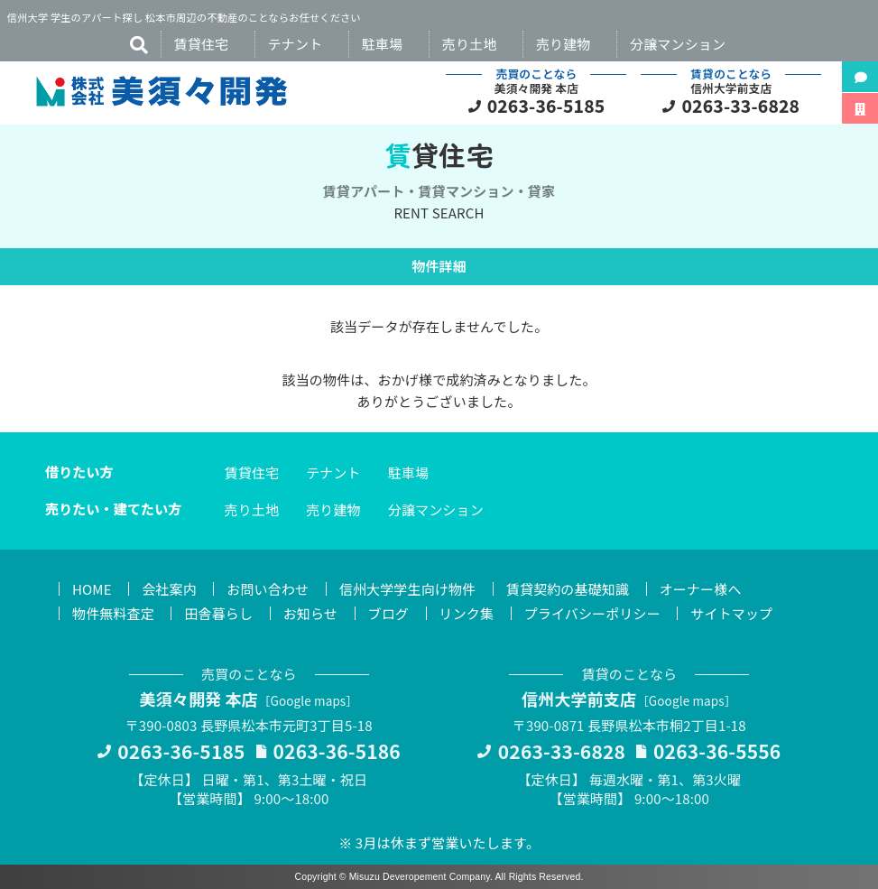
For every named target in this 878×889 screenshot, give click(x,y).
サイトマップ (731, 613)
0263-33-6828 (741, 105)
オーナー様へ (701, 588)
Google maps (308, 700)
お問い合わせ (267, 588)
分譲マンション (678, 43)
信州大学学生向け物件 (407, 588)
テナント (295, 43)
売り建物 (563, 43)
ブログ (388, 613)
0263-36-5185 (546, 105)
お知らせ (310, 613)
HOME (92, 588)
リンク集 (466, 613)
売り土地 (469, 43)
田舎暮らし (218, 613)
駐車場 (382, 43)
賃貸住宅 (201, 43)
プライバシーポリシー (592, 613)
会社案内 (169, 588)
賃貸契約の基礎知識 (567, 588)
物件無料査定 (113, 613)
